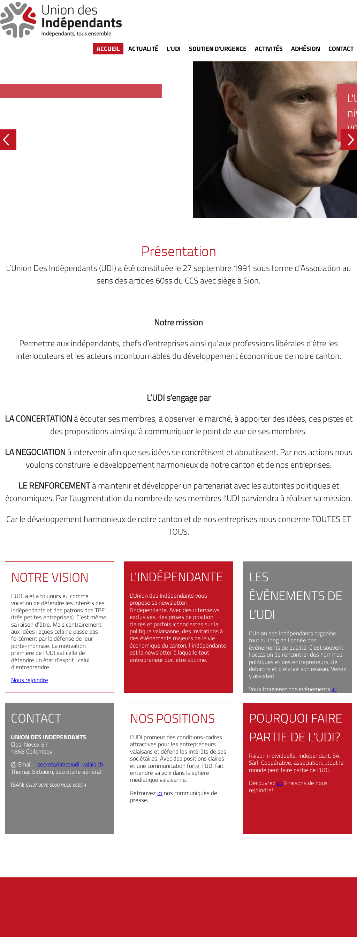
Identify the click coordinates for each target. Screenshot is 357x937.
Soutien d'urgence (217, 48)
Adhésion (305, 48)
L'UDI (174, 48)
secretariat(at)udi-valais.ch (70, 764)
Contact (341, 48)
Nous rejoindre (29, 680)
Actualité (143, 48)
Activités (269, 48)
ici (334, 689)
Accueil (108, 48)
